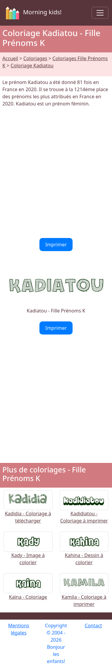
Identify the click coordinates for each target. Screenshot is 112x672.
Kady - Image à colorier (28, 552)
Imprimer (56, 244)
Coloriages (35, 58)
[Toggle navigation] (100, 13)
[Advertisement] (56, 172)
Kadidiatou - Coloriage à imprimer (84, 510)
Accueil (10, 58)
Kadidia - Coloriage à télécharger (28, 510)
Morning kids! (33, 13)
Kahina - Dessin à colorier (84, 552)
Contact (93, 625)
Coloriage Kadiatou (31, 65)
